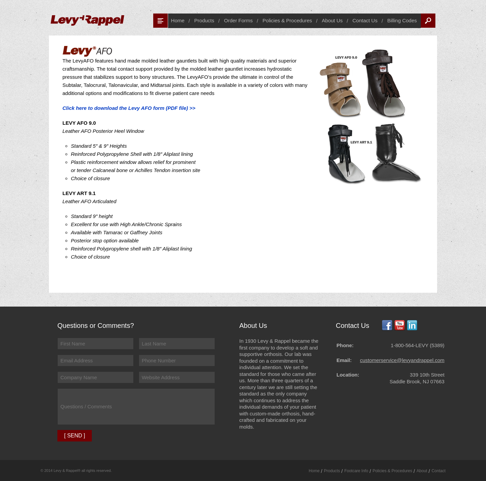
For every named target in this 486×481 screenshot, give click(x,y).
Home (178, 20)
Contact (439, 470)
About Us (332, 20)
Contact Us (364, 20)
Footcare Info (356, 470)
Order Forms (238, 20)
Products (204, 20)
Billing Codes (402, 20)
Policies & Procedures (287, 20)
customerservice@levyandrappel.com (402, 360)
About (421, 470)
